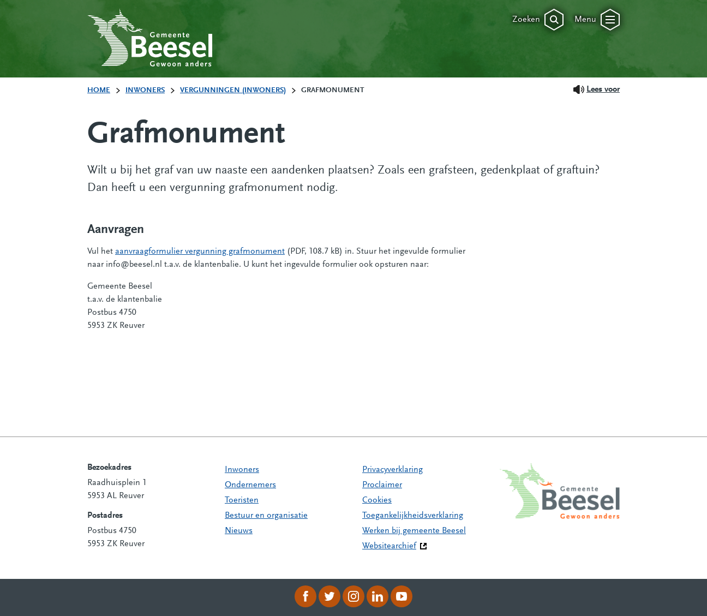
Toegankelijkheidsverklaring (412, 515)
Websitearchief (389, 546)
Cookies (377, 500)
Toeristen (242, 500)
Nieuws (239, 531)
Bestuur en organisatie (266, 515)
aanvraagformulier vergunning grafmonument (200, 251)
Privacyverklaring (392, 469)
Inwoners (242, 469)
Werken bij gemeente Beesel (414, 531)
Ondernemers (250, 485)
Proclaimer (382, 485)
